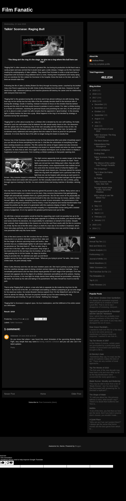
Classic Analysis (96, 250)
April (96, 209)
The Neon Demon (101, 141)
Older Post (76, 394)
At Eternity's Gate (97, 354)
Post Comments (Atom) (48, 402)
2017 (94, 98)
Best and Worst (96, 246)
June (96, 126)
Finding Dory (99, 153)
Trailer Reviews (96, 285)
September (99, 115)
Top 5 (92, 280)
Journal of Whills (96, 259)
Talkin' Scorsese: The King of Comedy (105, 136)
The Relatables (96, 276)
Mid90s (92, 408)
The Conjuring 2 (100, 169)
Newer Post (9, 394)
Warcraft (97, 201)
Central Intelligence (102, 150)
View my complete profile (100, 64)
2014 (94, 228)
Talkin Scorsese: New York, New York (103, 183)
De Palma (98, 178)
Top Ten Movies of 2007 (99, 341)
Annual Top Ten (96, 242)
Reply (12, 347)
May (96, 206)
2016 (94, 101)
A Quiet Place (95, 420)
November (98, 108)
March (97, 213)
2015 (94, 225)
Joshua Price (98, 60)
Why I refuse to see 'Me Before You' (103, 196)
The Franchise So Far (98, 272)
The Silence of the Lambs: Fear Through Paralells (105, 164)
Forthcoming (95, 254)
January (98, 220)
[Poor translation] (9, 463)
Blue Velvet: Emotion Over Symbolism (105, 298)
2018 (94, 94)
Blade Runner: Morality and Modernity (105, 381)
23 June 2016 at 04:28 (27, 336)
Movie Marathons (97, 263)
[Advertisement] (106, 36)
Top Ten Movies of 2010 (99, 368)
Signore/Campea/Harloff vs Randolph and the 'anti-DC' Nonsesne (105, 312)
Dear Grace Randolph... (99, 327)
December (98, 104)
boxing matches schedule (49, 342)
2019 (94, 90)
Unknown (14, 336)
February (98, 217)
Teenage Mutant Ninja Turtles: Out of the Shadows (103, 190)
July (96, 122)
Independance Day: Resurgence (102, 145)
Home (43, 394)
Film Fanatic (17, 10)
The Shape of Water (98, 395)
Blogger (78, 446)
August (97, 119)
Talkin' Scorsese (16, 323)
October (98, 111)
